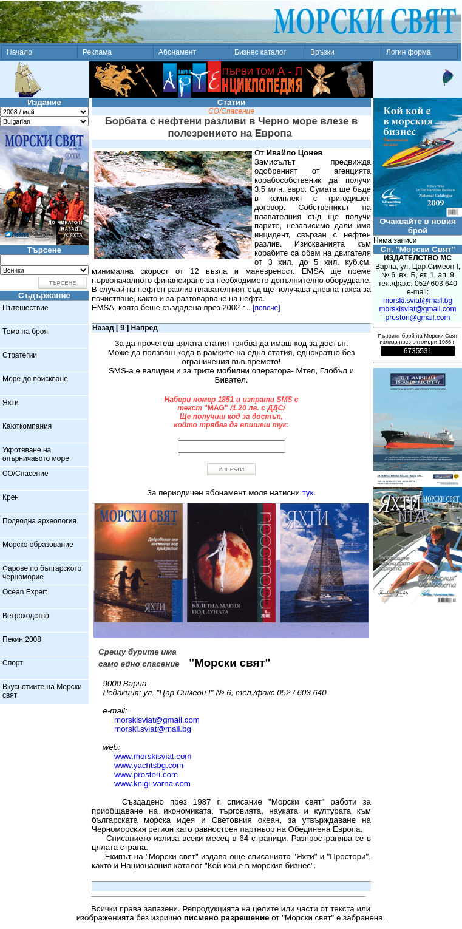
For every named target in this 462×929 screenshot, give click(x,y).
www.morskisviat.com (152, 756)
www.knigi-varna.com (152, 783)
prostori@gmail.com (418, 317)
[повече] (266, 308)
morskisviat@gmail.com (157, 719)
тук (308, 492)
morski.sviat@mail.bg (152, 728)
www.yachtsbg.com (148, 765)
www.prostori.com (146, 774)
